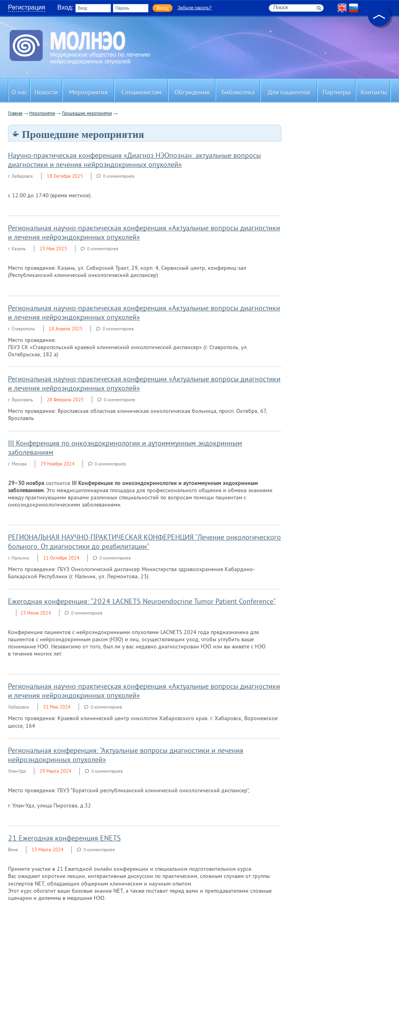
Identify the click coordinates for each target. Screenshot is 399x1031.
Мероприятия (42, 113)
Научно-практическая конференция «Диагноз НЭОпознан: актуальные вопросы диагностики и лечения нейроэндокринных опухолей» (134, 160)
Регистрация (26, 7)
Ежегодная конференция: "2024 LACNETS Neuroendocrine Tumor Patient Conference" (142, 602)
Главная (15, 113)
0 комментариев (118, 176)
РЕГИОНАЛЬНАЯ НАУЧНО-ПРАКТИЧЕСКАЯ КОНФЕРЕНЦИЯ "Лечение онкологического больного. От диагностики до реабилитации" (144, 542)
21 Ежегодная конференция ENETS (64, 838)
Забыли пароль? (194, 7)
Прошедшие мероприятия (87, 113)
